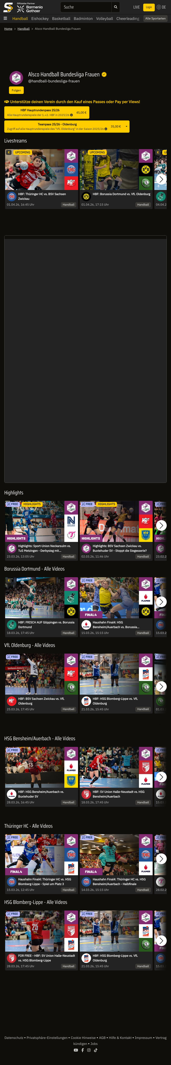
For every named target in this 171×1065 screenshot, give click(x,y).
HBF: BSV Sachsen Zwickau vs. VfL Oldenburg (41, 701)
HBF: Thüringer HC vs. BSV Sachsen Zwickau (42, 196)
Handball (20, 18)
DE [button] (161, 7)
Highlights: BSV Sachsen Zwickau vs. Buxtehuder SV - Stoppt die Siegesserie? (120, 548)
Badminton (83, 18)
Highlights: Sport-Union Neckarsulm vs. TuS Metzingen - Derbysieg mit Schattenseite (44, 548)
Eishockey (40, 18)
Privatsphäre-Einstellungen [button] (47, 1038)
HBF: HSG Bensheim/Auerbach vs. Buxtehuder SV (41, 794)
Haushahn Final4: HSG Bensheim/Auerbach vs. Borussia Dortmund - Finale (115, 624)
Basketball (61, 18)
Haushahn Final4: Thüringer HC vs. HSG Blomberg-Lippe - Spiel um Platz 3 (44, 881)
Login (149, 7)
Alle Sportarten (155, 18)
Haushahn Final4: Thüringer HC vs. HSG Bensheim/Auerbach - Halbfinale (119, 881)
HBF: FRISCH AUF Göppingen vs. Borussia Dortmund (46, 624)
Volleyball (104, 18)
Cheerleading (127, 18)
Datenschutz (14, 1038)
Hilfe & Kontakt (120, 1038)
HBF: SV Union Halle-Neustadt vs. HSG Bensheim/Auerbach (118, 794)
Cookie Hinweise (84, 1038)
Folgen (16, 90)
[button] (161, 179)
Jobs (94, 1044)
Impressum (144, 1038)
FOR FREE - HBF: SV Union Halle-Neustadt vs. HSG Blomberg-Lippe (46, 958)
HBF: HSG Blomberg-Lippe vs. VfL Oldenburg (115, 701)
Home (8, 29)
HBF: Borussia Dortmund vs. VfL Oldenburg (121, 194)
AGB (102, 1038)
